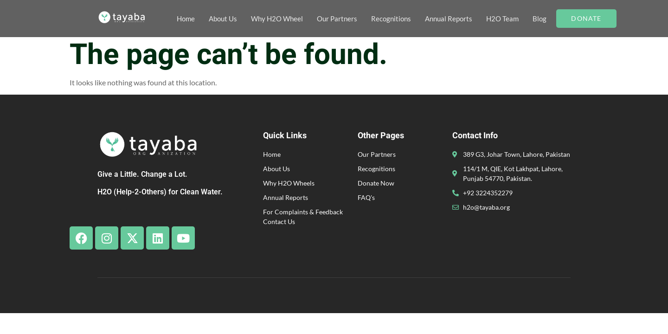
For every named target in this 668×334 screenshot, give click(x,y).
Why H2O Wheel (277, 18)
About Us (223, 18)
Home (186, 18)
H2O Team (502, 18)
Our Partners (337, 18)
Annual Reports (448, 18)
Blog (539, 18)
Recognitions (391, 18)
